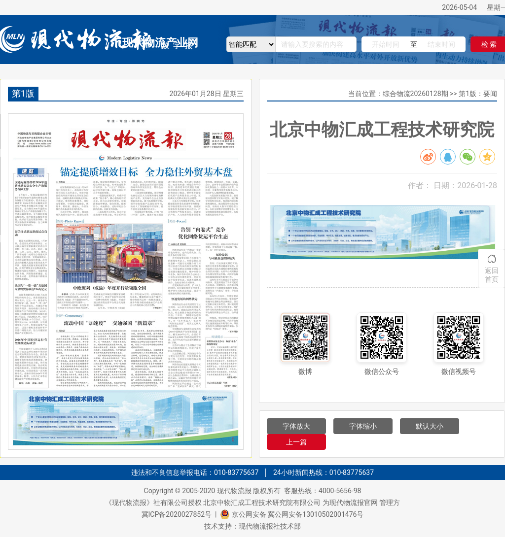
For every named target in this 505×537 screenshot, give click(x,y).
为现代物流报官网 (350, 502)
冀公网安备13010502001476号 (315, 514)
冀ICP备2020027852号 (177, 514)
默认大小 (429, 426)
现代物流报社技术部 (270, 526)
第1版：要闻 (478, 94)
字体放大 (296, 426)
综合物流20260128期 (415, 94)
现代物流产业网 (160, 42)
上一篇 (296, 442)
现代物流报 (234, 491)
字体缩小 (363, 426)
